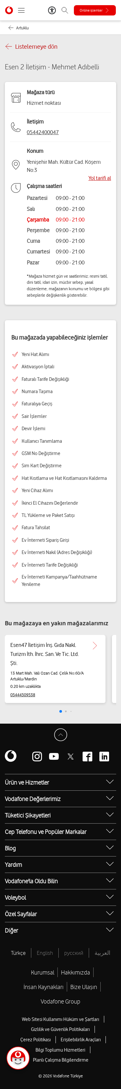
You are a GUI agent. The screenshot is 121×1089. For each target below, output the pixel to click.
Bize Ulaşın (83, 986)
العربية (102, 953)
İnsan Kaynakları (44, 986)
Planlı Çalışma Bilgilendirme (60, 1060)
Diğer (11, 930)
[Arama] (65, 10)
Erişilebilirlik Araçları (81, 1040)
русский (73, 953)
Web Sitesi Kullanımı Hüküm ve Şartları (60, 1019)
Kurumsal (42, 972)
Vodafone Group (60, 1001)
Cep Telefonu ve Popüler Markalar (45, 831)
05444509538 (22, 694)
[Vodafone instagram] (37, 756)
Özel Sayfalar (21, 913)
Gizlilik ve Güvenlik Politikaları (60, 1029)
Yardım (13, 864)
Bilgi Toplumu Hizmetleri (60, 1050)
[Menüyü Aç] (21, 10)
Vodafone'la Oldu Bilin (31, 881)
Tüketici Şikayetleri (28, 815)
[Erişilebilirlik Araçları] (52, 10)
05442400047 (43, 132)
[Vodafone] (10, 756)
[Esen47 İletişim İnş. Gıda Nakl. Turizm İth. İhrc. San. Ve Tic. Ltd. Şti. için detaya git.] (95, 645)
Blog (10, 848)
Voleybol (15, 897)
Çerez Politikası (35, 1040)
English (45, 953)
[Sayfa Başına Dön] (60, 734)
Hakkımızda (75, 972)
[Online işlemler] (95, 10)
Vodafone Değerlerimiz (33, 798)
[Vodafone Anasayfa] (9, 10)
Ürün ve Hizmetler (27, 782)
